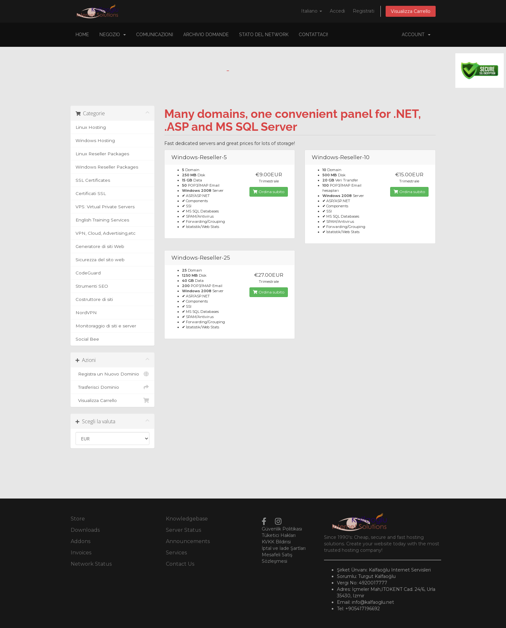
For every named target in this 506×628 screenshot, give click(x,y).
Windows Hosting (95, 140)
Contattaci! (313, 34)
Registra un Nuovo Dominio (112, 374)
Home (82, 34)
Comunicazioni (154, 34)
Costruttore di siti (94, 299)
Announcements (188, 541)
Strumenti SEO (92, 286)
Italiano (311, 11)
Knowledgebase (187, 519)
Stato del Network (263, 34)
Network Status (91, 564)
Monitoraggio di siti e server (106, 325)
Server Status (183, 530)
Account (416, 34)
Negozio (112, 34)
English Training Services (102, 219)
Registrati (363, 11)
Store (78, 519)
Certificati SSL (91, 193)
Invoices (81, 553)
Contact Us (180, 564)
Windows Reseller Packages (107, 167)
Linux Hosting (91, 127)
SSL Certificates (93, 180)
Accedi (337, 11)
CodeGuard (88, 272)
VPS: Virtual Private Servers (105, 206)
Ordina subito (268, 191)
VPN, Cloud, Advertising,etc (106, 233)
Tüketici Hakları (279, 535)
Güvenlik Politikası (282, 529)
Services (176, 553)
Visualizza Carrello (410, 11)
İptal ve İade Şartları (284, 548)
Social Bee (87, 339)
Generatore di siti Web (100, 246)
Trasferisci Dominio (112, 387)
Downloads (85, 530)
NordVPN (86, 312)
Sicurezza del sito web (100, 259)
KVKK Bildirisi (276, 542)
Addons (80, 541)
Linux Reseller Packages (102, 153)
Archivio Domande (206, 34)
